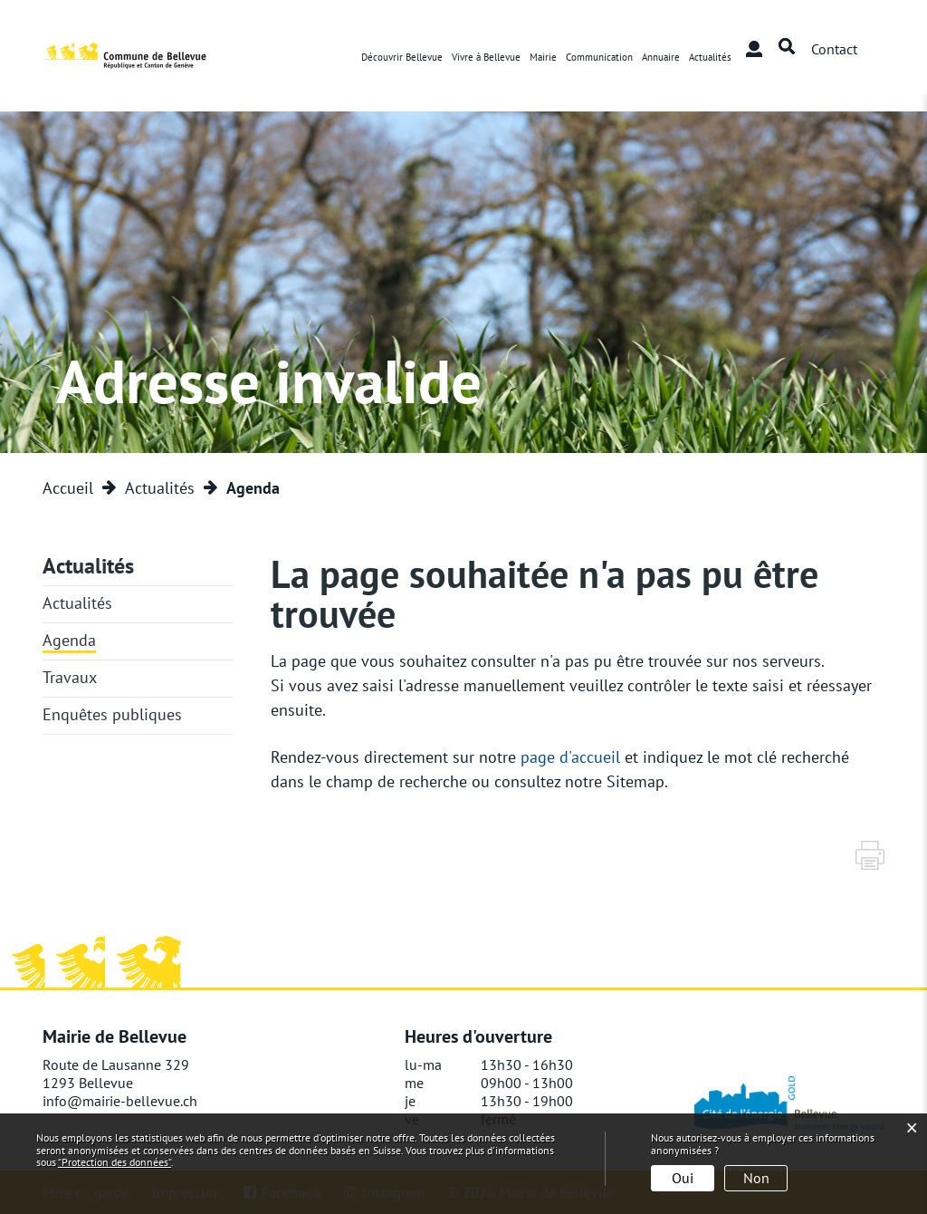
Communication (599, 57)
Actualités (710, 57)
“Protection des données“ (114, 1162)
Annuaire (661, 57)
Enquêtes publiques (112, 714)
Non (756, 1178)
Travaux (70, 677)
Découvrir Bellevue (402, 57)
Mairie (543, 57)
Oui (682, 1178)
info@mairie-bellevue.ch (120, 1101)
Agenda (69, 640)
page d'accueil (570, 757)
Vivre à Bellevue (486, 57)
